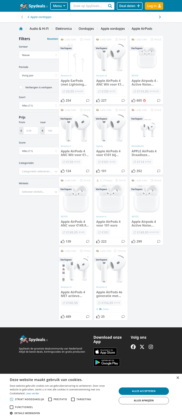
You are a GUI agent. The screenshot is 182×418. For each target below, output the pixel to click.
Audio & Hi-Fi (39, 28)
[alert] (91, 396)
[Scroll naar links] (159, 17)
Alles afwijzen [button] (144, 400)
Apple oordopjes (39, 17)
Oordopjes (86, 28)
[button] (62, 413)
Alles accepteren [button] (144, 391)
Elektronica (64, 28)
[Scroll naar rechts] (22, 17)
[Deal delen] (130, 6)
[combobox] (39, 171)
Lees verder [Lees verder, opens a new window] (32, 393)
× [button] (177, 377)
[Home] (21, 29)
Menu (59, 6)
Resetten (52, 39)
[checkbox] (20, 87)
